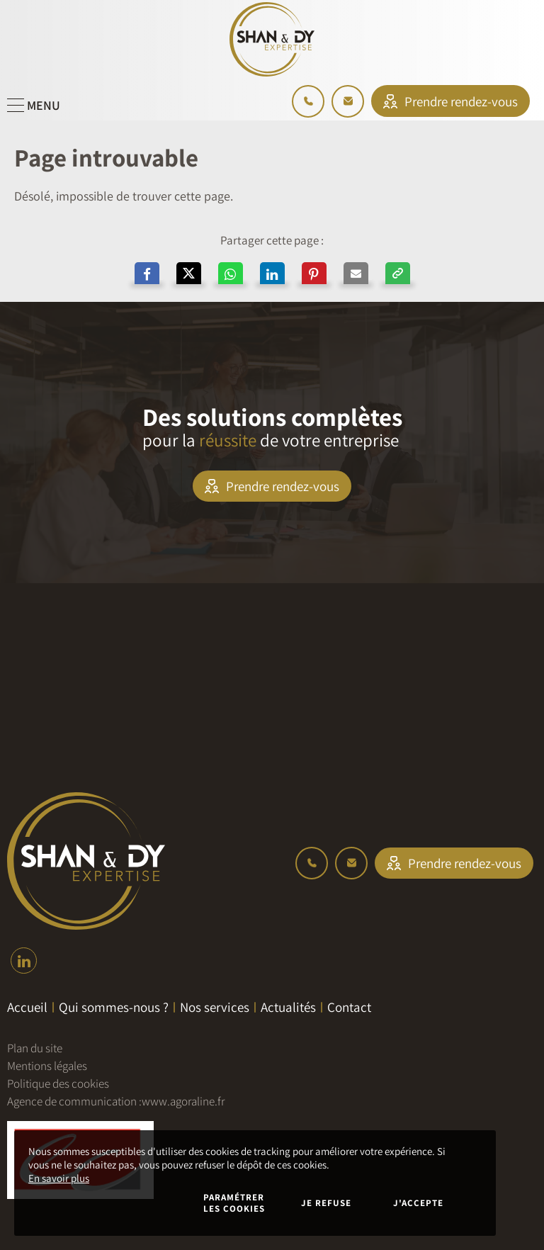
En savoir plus (58, 1178)
